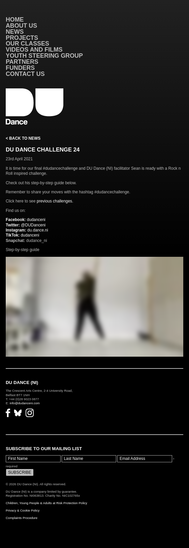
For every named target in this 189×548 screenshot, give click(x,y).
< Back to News (23, 138)
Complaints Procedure (21, 518)
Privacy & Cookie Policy (22, 510)
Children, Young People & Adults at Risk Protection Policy (46, 503)
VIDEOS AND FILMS (34, 49)
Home (15, 19)
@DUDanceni (25, 225)
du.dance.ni (27, 230)
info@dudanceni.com (25, 403)
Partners (22, 61)
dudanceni (25, 219)
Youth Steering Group (44, 55)
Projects (22, 37)
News (15, 31)
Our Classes (27, 43)
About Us (21, 25)
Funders (20, 67)
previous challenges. (55, 201)
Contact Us (25, 74)
